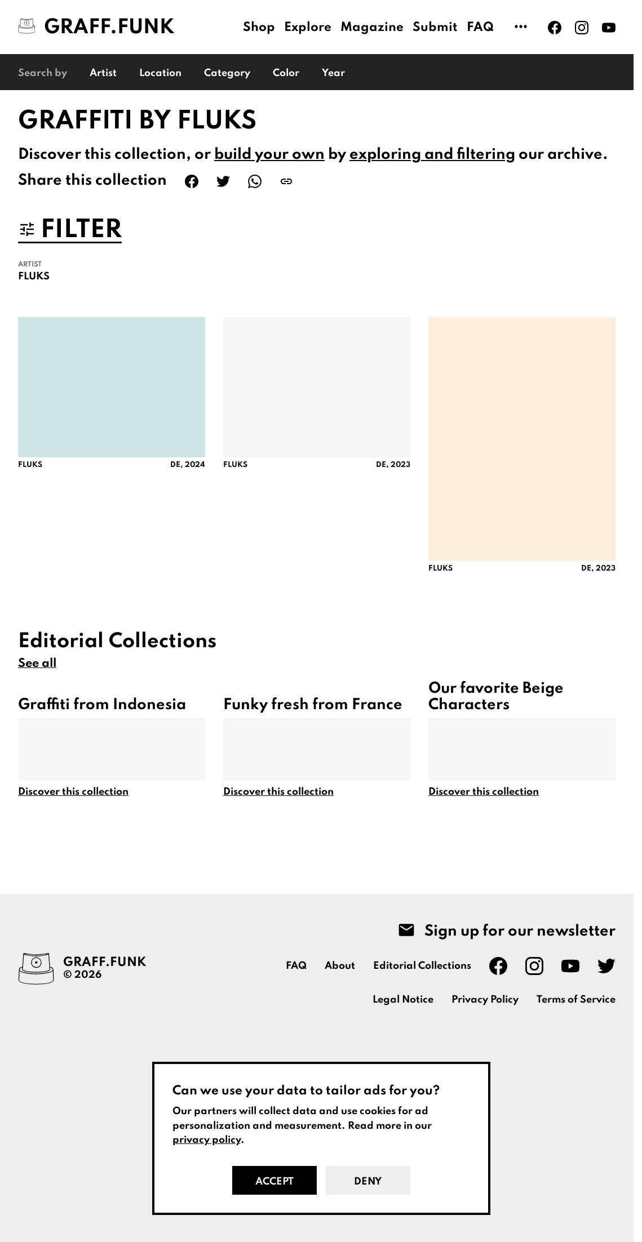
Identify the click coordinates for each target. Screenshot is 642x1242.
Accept (274, 1182)
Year (333, 73)
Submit (435, 27)
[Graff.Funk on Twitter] (606, 966)
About (340, 966)
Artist (103, 73)
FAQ (480, 27)
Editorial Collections (422, 966)
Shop (259, 27)
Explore (307, 27)
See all (37, 663)
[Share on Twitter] (223, 181)
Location (160, 73)
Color (286, 73)
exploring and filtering (432, 154)
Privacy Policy (485, 1000)
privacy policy (206, 1140)
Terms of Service (576, 1000)
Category (227, 73)
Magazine (372, 27)
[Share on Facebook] (191, 181)
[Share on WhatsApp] (255, 181)
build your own (269, 154)
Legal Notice (403, 1000)
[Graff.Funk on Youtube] (609, 28)
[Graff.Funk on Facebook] (554, 28)
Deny (368, 1182)
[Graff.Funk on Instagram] (581, 28)
